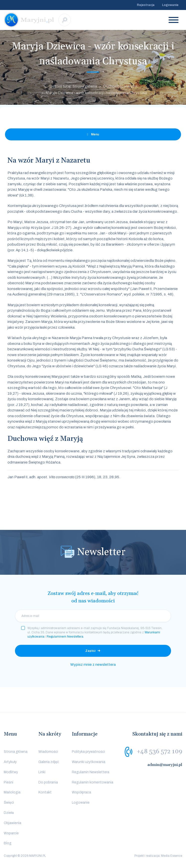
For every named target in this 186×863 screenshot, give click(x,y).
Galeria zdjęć (48, 762)
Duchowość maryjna (120, 86)
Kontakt (45, 792)
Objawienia (12, 823)
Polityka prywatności (88, 752)
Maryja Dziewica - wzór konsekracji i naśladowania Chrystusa (96, 93)
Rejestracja (146, 5)
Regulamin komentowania (92, 782)
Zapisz (90, 651)
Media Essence (171, 856)
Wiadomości (48, 752)
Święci (9, 802)
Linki (41, 772)
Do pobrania (48, 782)
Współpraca (81, 792)
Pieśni (8, 782)
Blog (7, 843)
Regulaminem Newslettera (65, 636)
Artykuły (10, 762)
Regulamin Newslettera (90, 772)
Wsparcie (11, 833)
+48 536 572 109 (159, 751)
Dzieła (9, 813)
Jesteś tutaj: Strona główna (73, 86)
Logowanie (170, 5)
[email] (93, 616)
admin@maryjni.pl (164, 764)
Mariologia (12, 792)
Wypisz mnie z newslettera (93, 665)
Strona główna (15, 752)
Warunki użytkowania (88, 762)
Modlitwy (11, 772)
